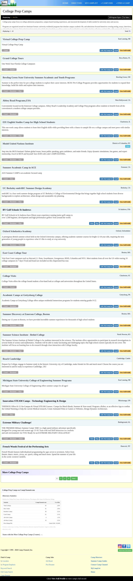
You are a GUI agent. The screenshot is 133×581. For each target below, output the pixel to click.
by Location (5, 561)
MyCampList (95, 568)
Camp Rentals (5, 575)
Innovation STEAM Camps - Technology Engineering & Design (34, 401)
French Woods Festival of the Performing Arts (26, 446)
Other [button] (128, 146)
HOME (65, 3)
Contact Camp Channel (99, 565)
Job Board (49, 561)
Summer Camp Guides (99, 561)
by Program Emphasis (8, 565)
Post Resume (50, 565)
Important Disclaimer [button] (125, 550)
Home (93, 572)
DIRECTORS (76, 3)
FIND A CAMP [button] (123, 3)
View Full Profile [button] (125, 50)
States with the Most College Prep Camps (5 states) (22, 534)
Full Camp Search (7, 572)
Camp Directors (96, 557)
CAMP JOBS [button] (107, 3)
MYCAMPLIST (91, 3)
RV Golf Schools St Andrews (17, 210)
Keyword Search (6, 568)
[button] (116, 50)
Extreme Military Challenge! (17, 422)
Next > (74, 478)
